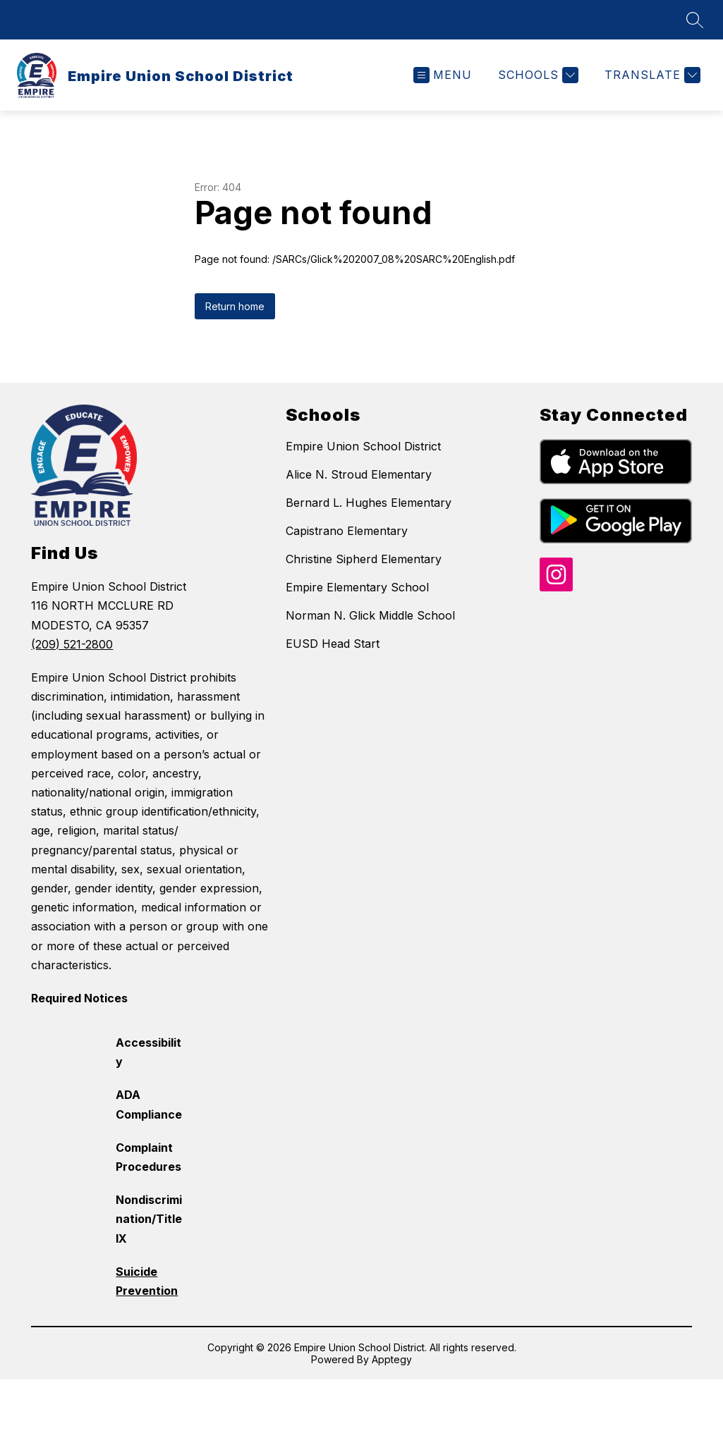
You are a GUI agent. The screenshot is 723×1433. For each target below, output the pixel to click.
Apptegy (392, 1359)
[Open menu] (442, 75)
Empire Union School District (363, 446)
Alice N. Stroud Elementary (359, 474)
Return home (235, 306)
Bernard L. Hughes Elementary (368, 503)
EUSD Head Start (332, 643)
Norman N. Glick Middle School (370, 615)
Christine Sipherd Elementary (364, 559)
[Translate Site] (650, 75)
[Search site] (694, 19)
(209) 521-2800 (72, 644)
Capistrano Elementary (347, 531)
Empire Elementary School (357, 587)
